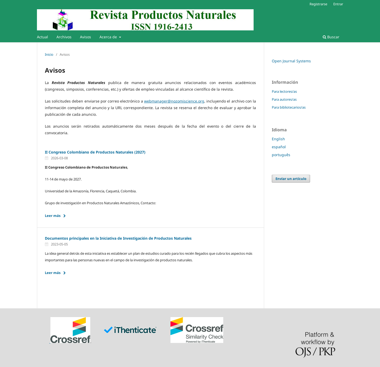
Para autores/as (284, 99)
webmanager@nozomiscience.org (174, 101)
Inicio (49, 54)
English (278, 138)
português (281, 154)
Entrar (338, 4)
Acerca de (108, 36)
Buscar (331, 36)
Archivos (64, 36)
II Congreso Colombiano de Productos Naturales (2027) (95, 152)
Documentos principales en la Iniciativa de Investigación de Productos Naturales (118, 238)
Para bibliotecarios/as (289, 107)
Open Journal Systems (291, 60)
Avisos (85, 36)
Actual (42, 36)
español (279, 146)
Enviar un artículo (291, 178)
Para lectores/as (284, 91)
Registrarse (318, 4)
